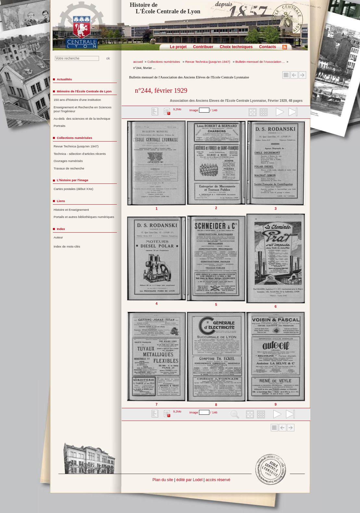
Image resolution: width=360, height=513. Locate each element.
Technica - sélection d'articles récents (80, 153)
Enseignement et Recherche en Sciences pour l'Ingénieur (82, 109)
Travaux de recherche (69, 168)
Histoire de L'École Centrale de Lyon (165, 8)
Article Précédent (294, 75)
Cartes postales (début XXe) (73, 189)
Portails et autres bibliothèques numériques (84, 217)
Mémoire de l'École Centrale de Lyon (84, 91)
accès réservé (218, 480)
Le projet (178, 47)
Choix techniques (236, 47)
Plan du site (163, 480)
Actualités (64, 79)
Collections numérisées (164, 61)
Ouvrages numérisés (68, 161)
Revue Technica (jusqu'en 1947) (208, 61)
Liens (61, 201)
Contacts (267, 47)
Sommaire (286, 75)
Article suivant (302, 75)
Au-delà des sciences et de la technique (82, 118)
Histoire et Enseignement (71, 209)
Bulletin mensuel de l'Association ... (260, 61)
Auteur (58, 237)
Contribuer (203, 47)
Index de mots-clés (67, 246)
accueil (138, 61)
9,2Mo (177, 109)
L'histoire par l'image (72, 180)
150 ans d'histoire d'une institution (77, 99)
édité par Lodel (189, 480)
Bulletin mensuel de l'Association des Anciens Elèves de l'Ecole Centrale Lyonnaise (189, 77)
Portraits (59, 126)
